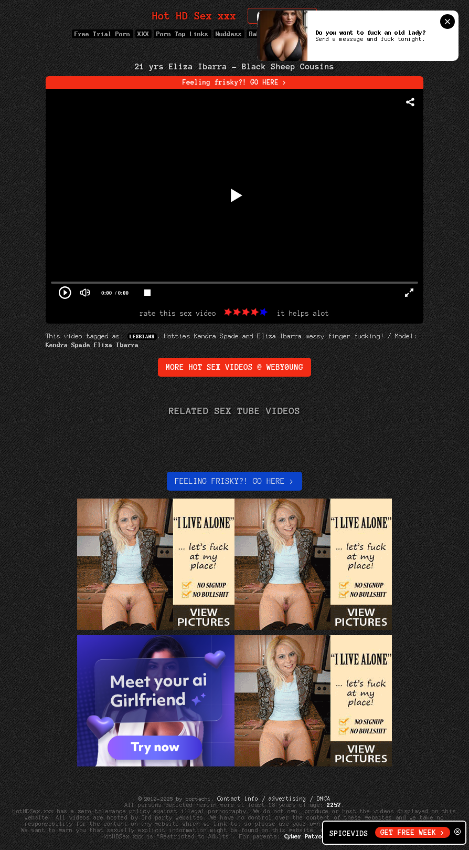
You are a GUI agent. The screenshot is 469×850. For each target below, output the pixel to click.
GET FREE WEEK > (412, 832)
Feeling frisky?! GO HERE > (235, 82)
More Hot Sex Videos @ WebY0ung (234, 367)
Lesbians (142, 336)
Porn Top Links (182, 33)
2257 (334, 805)
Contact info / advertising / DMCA (274, 798)
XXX (143, 33)
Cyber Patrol (305, 836)
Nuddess (229, 33)
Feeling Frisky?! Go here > (234, 481)
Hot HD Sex (194, 16)
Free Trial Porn (102, 33)
